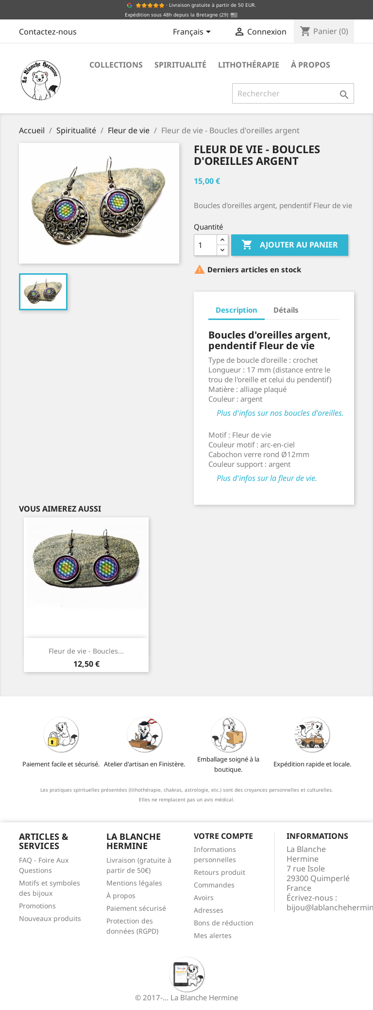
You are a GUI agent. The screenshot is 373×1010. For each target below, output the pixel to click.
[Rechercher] (293, 93)
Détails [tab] (286, 310)
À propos (310, 64)
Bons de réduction (224, 922)
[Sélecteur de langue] (193, 32)
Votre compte (223, 836)
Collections (116, 64)
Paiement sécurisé (136, 908)
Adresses (208, 910)
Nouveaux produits (50, 918)
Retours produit (219, 872)
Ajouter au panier (289, 245)
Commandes (214, 884)
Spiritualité (180, 64)
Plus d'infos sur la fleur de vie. (267, 478)
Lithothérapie (248, 64)
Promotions (37, 905)
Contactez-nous (48, 31)
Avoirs (204, 897)
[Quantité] (205, 245)
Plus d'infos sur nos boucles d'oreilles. (280, 413)
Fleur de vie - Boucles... (86, 651)
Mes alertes (213, 935)
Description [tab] (236, 310)
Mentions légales (134, 882)
